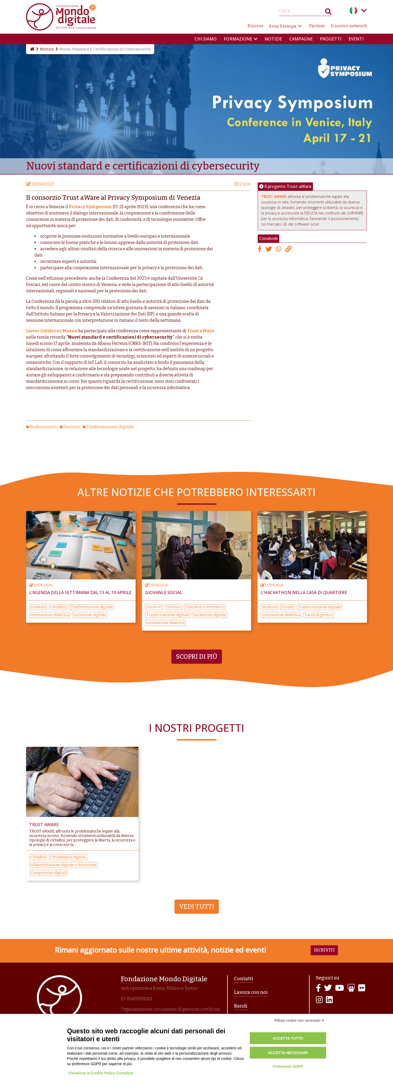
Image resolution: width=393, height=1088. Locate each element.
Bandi (240, 1006)
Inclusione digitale (89, 615)
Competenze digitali (48, 873)
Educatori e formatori (204, 607)
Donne (287, 607)
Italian (353, 10)
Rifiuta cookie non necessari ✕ (300, 1020)
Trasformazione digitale (110, 426)
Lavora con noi (251, 992)
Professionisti (43, 426)
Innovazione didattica (50, 615)
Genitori (154, 607)
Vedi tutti (196, 906)
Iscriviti (324, 950)
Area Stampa (282, 26)
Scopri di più (196, 656)
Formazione (238, 39)
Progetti (330, 39)
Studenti (38, 607)
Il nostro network (349, 25)
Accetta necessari (288, 1053)
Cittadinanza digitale (68, 857)
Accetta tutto (288, 1038)
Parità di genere (319, 615)
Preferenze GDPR (288, 1066)
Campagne (301, 39)
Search (328, 13)
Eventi (356, 39)
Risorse (255, 25)
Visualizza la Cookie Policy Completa (100, 1073)
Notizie (273, 39)
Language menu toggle (364, 10)
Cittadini (57, 607)
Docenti (173, 607)
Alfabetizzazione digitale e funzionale (63, 865)
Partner (317, 25)
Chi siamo (206, 39)
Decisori (71, 426)
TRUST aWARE (273, 196)
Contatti (243, 979)
